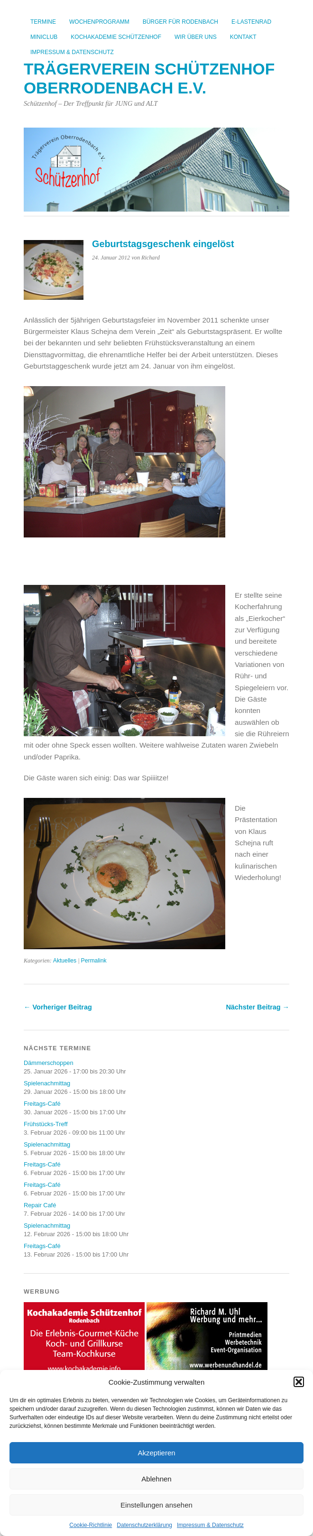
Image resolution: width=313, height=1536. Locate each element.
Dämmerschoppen (49, 1062)
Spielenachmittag (47, 1083)
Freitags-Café (42, 1103)
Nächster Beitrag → (257, 1007)
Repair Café (40, 1205)
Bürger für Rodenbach (180, 22)
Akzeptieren (156, 1453)
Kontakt (243, 37)
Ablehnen (156, 1479)
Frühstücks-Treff (45, 1124)
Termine (43, 22)
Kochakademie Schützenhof (116, 37)
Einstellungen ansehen (156, 1505)
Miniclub (43, 37)
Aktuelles (64, 960)
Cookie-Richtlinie (90, 1525)
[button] (299, 1382)
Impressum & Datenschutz (210, 1525)
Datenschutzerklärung (144, 1525)
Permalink (94, 960)
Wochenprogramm (99, 22)
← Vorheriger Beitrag (58, 1007)
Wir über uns (196, 37)
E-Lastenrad (251, 22)
